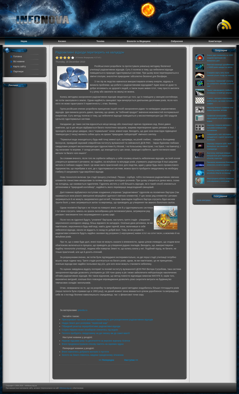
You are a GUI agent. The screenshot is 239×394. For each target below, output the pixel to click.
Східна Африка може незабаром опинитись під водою (90, 329)
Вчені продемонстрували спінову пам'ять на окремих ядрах (93, 344)
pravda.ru (82, 310)
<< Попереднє (107, 360)
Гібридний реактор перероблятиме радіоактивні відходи (91, 326)
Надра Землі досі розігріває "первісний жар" (85, 323)
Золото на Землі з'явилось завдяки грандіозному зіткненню (93, 355)
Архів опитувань (203, 200)
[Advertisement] (24, 136)
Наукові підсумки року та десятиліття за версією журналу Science (96, 340)
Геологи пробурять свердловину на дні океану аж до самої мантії (96, 333)
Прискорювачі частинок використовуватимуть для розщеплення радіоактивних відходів (107, 319)
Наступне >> (131, 360)
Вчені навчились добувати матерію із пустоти (85, 351)
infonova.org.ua (65, 388)
